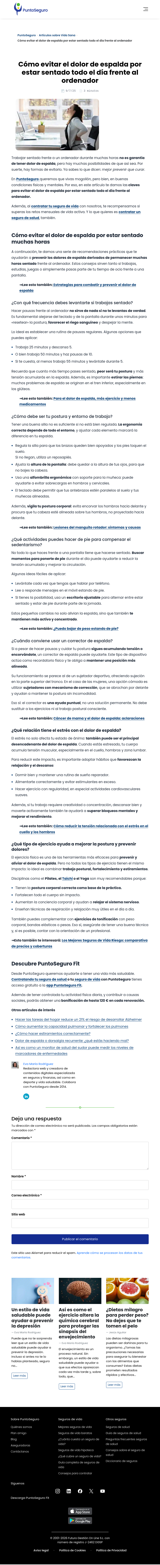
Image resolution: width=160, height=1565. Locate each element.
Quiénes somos (21, 1428)
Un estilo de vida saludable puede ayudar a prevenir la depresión (32, 1318)
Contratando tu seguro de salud (40, 980)
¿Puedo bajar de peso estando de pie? (85, 629)
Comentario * (22, 1138)
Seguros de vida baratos (75, 1434)
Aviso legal (41, 1551)
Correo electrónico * (27, 1196)
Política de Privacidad (111, 1551)
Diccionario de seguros (121, 1462)
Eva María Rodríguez (38, 1064)
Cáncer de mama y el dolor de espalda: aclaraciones (98, 719)
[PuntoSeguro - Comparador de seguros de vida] (31, 8)
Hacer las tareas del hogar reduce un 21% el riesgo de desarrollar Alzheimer (78, 1020)
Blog (14, 1440)
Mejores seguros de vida (75, 1428)
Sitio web (18, 1215)
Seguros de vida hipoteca (76, 1451)
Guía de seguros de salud (123, 1434)
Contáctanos (20, 1452)
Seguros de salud (118, 1428)
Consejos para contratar (75, 1474)
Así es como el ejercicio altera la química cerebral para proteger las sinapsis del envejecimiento (79, 1324)
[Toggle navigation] (144, 8)
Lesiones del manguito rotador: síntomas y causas (97, 528)
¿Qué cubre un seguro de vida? (79, 1457)
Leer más (19, 1376)
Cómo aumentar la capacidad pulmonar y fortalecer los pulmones (71, 1027)
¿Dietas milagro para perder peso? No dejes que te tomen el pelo (127, 1318)
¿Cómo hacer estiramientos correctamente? (52, 1034)
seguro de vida (87, 980)
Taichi (67, 879)
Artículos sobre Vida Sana (57, 35)
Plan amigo (18, 1434)
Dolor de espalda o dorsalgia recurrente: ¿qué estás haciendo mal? (72, 1041)
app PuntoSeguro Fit (63, 986)
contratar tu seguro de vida (55, 206)
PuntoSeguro (26, 35)
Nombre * (19, 1177)
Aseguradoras (20, 1446)
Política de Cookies (72, 1551)
